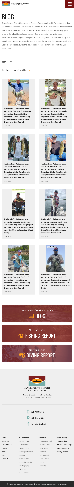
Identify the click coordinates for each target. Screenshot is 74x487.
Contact (5, 459)
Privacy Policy (62, 484)
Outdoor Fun (24, 441)
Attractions (23, 445)
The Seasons (24, 473)
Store (42, 462)
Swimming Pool (46, 441)
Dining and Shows (26, 452)
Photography (24, 466)
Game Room (44, 459)
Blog (3, 455)
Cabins (4, 448)
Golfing (22, 455)
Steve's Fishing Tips (64, 445)
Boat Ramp (44, 448)
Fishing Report (63, 448)
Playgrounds (44, 455)
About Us (5, 441)
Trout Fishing (62, 441)
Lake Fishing (62, 438)
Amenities (42, 438)
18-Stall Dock (44, 445)
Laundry (43, 466)
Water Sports (24, 448)
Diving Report (62, 452)
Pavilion (43, 452)
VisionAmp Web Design (48, 484)
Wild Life (22, 469)
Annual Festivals (25, 462)
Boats (4, 452)
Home (4, 438)
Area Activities (23, 438)
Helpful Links (7, 445)
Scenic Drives (24, 459)
